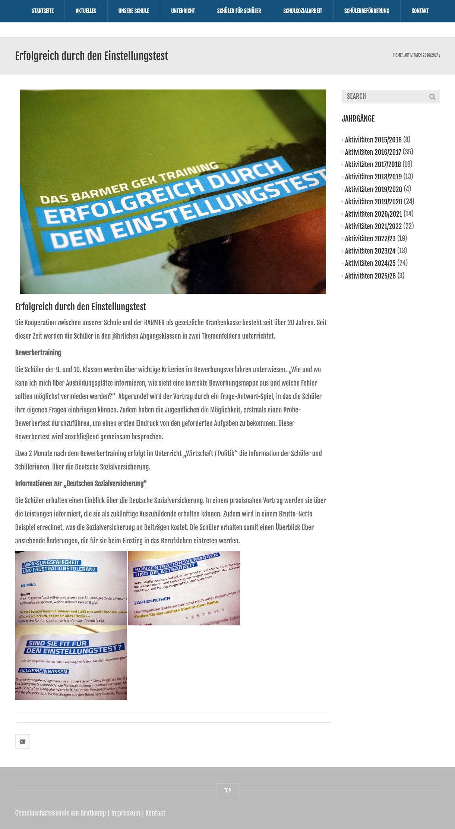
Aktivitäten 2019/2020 (373, 189)
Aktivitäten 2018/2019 (373, 177)
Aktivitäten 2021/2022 (373, 226)
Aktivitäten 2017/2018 (373, 164)
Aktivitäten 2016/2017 (421, 55)
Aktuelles (86, 11)
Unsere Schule (134, 11)
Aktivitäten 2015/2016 (373, 140)
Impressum (125, 813)
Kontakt (420, 11)
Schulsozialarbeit (302, 11)
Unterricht (183, 11)
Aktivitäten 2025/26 (370, 275)
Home (397, 55)
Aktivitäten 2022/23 (370, 239)
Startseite (43, 11)
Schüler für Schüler (239, 11)
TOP (227, 791)
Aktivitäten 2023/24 (370, 251)
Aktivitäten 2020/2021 (373, 214)
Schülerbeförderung (366, 11)
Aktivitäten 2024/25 (370, 263)
